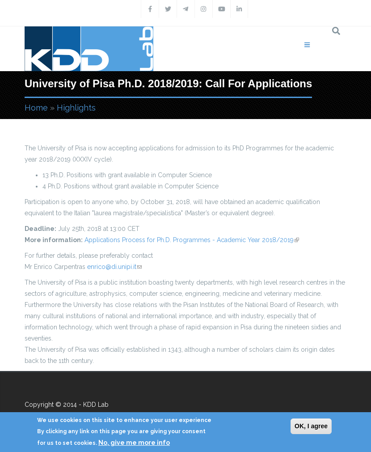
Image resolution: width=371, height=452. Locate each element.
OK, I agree (311, 426)
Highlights (76, 107)
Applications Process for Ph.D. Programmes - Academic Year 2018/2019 (191, 239)
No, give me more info (134, 442)
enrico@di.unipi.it (114, 266)
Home (36, 107)
